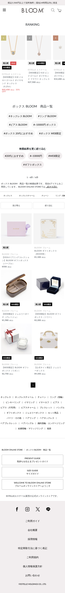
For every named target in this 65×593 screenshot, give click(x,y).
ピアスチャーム (28, 407)
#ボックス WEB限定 (50, 133)
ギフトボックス (14, 412)
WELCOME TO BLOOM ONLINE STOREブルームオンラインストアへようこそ (32, 484)
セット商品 (53, 412)
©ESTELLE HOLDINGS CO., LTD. (32, 584)
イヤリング (29, 402)
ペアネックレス (47, 418)
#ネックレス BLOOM (20, 116)
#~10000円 (36, 155)
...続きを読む (52, 186)
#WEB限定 (54, 155)
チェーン (45, 195)
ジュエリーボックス (34, 412)
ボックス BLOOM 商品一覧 (38, 450)
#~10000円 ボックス (44, 124)
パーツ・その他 (14, 418)
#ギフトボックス (32, 164)
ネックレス (7, 195)
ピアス (56, 402)
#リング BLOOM (47, 116)
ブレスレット (46, 407)
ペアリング (30, 418)
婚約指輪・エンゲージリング (51, 423)
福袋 (49, 428)
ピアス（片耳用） (9, 407)
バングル (60, 407)
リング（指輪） (57, 397)
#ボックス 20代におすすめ (18, 133)
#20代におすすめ (14, 155)
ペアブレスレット (8, 423)
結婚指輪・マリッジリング (30, 428)
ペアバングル (27, 423)
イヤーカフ (44, 402)
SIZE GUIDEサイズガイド (32, 472)
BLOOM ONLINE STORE (12, 450)
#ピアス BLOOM (18, 124)
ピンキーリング (13, 402)
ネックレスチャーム (27, 195)
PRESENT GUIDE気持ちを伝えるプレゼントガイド (32, 460)
